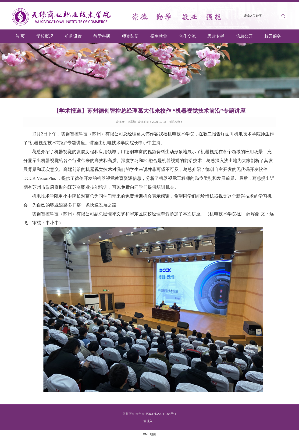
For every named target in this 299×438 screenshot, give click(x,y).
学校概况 (44, 36)
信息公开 (244, 36)
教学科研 (101, 36)
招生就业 (158, 36)
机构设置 (73, 36)
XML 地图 (149, 434)
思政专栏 (215, 36)
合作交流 (187, 36)
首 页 (20, 36)
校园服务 (272, 36)
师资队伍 (130, 36)
